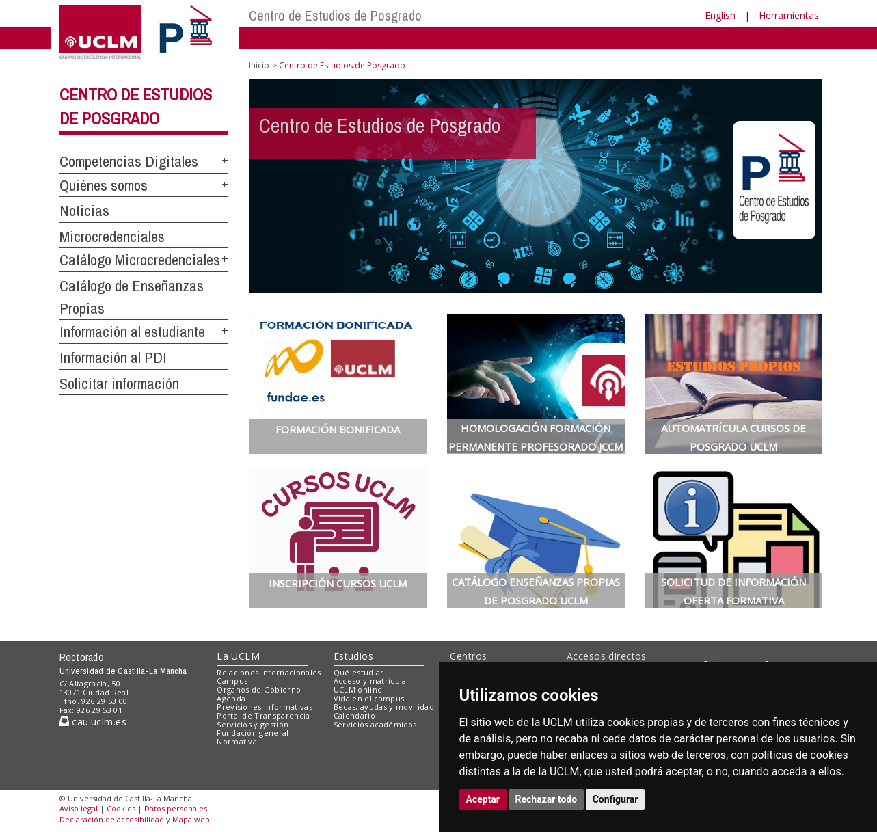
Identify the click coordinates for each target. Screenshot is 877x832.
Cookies (121, 808)
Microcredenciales (112, 236)
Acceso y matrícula (370, 680)
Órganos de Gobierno (259, 689)
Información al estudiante (132, 331)
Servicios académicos (375, 724)
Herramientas (789, 15)
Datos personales (175, 808)
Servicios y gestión (252, 724)
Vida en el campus (369, 698)
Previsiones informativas (264, 706)
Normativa (237, 741)
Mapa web (191, 819)
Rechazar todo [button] (546, 799)
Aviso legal (78, 808)
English (720, 15)
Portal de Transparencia (263, 715)
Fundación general (253, 732)
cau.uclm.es (92, 721)
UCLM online (358, 689)
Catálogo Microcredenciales (139, 260)
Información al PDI (113, 357)
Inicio (259, 65)
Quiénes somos (103, 185)
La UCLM (238, 655)
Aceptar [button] (483, 799)
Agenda (231, 698)
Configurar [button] (615, 799)
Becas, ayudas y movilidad (384, 706)
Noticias (84, 210)
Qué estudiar (359, 672)
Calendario (354, 715)
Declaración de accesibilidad (111, 819)
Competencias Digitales (128, 161)
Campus (232, 680)
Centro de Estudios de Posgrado (335, 15)
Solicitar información (119, 383)
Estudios (353, 655)
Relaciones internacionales (269, 672)
